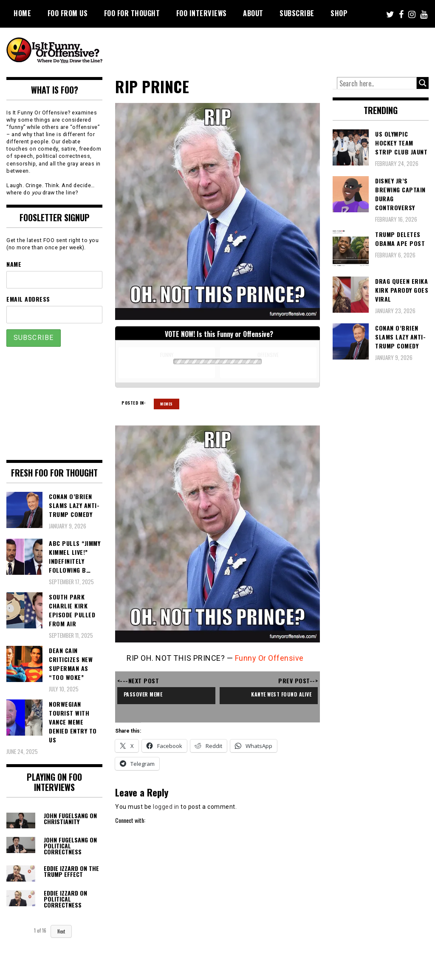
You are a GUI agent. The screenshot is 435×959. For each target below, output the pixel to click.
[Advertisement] (274, 51)
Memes (166, 404)
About (253, 13)
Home (22, 13)
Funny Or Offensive (269, 658)
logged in (166, 806)
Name (13, 264)
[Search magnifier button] (423, 83)
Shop (338, 13)
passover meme (143, 694)
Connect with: (130, 820)
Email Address (28, 298)
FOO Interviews (201, 13)
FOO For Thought (132, 13)
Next (61, 931)
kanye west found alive (281, 694)
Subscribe (297, 13)
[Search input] (376, 83)
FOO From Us (68, 13)
